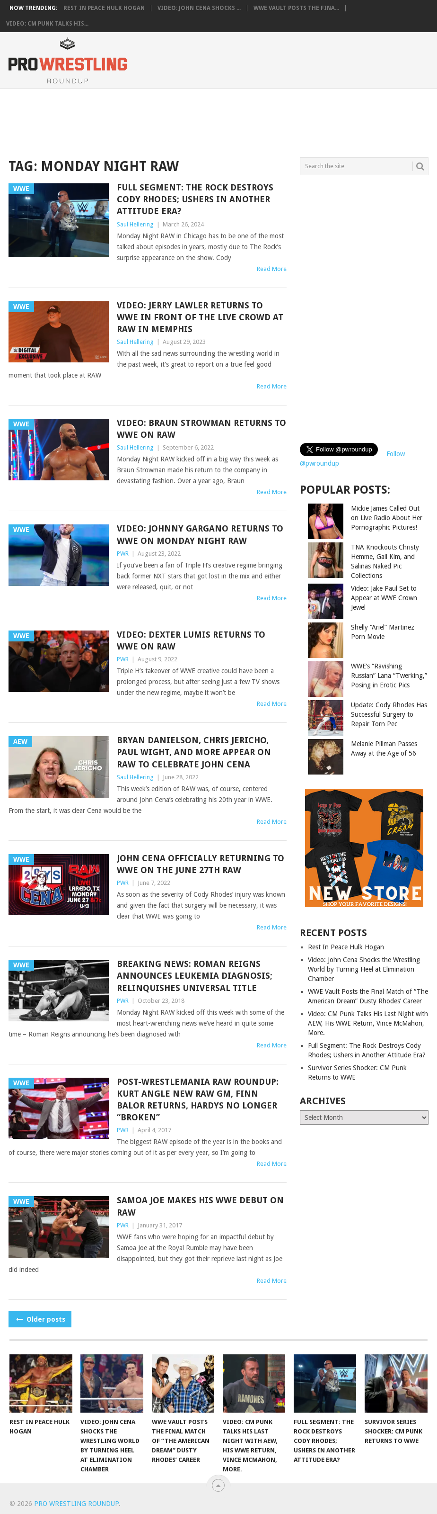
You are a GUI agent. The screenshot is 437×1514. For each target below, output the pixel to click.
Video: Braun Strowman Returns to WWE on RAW (201, 429)
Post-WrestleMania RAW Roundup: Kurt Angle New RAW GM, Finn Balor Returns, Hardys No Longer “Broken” (198, 1100)
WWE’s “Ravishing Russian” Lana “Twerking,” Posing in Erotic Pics (389, 675)
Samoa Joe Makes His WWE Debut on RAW (200, 1206)
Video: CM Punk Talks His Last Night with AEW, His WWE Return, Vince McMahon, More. (368, 1023)
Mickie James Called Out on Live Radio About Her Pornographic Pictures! (386, 518)
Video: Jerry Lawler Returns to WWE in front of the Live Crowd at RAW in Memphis (200, 317)
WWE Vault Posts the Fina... (296, 8)
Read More (272, 268)
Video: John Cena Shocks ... (199, 8)
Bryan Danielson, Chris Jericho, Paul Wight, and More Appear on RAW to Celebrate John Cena (194, 752)
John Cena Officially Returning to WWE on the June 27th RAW (200, 864)
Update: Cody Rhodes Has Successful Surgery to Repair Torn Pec (389, 714)
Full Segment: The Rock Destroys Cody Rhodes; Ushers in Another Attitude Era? (195, 199)
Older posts (40, 1319)
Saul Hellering (135, 224)
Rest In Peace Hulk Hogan (104, 8)
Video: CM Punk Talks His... (47, 23)
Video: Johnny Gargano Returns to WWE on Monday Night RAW (200, 534)
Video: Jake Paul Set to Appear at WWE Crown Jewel (384, 598)
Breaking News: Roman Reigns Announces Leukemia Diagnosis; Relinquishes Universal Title (194, 975)
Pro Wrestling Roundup (76, 1503)
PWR (123, 553)
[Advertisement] (227, 121)
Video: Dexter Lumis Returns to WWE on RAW (191, 640)
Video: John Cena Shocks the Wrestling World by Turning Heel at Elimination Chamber (364, 969)
